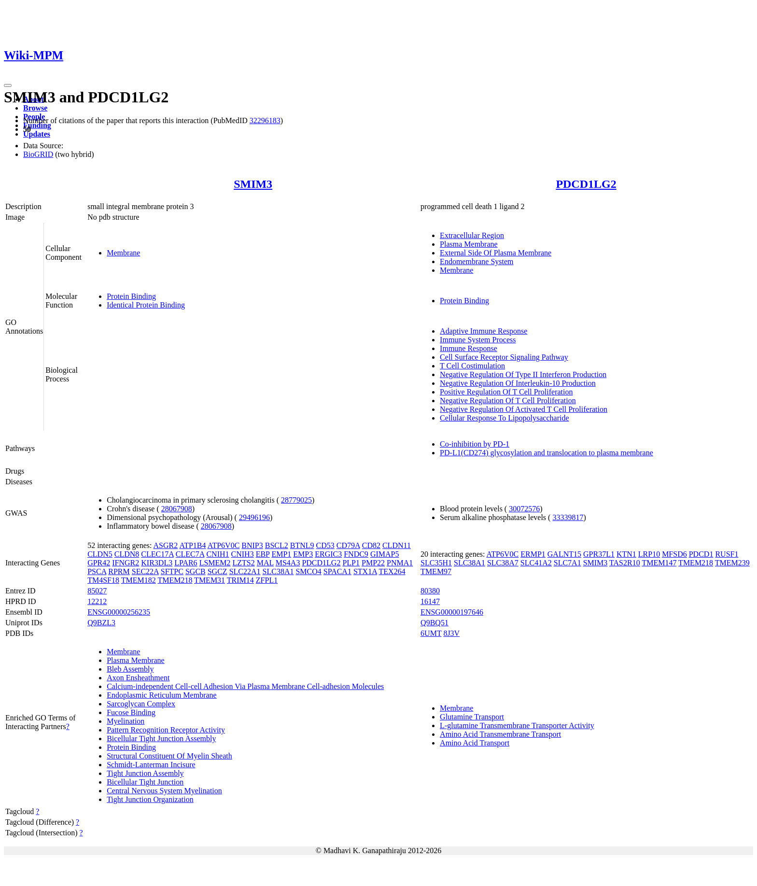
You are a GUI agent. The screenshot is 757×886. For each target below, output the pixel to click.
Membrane (123, 253)
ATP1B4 (192, 545)
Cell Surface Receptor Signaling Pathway (504, 357)
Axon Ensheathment (138, 678)
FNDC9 (356, 554)
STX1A (365, 571)
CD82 (371, 545)
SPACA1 (337, 571)
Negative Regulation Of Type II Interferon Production (523, 374)
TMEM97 (436, 571)
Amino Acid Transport (474, 743)
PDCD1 (701, 554)
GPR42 (98, 563)
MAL (265, 563)
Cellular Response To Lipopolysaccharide (504, 418)
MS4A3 (288, 563)
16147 (430, 601)
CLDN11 (396, 545)
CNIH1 (217, 554)
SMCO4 (308, 571)
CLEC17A (157, 554)
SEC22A (145, 571)
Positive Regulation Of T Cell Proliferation (506, 392)
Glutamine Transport (472, 717)
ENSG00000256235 (118, 612)
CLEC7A (190, 554)
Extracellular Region (472, 235)
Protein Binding (131, 296)
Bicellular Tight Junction (145, 782)
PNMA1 (400, 563)
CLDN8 (127, 554)
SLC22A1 (245, 571)
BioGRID (38, 154)
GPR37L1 (599, 554)
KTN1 (626, 554)
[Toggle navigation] (8, 85)
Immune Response (468, 348)
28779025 (296, 500)
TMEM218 (174, 580)
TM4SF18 (103, 580)
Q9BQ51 (435, 623)
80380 (430, 591)
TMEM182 (138, 580)
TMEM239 (732, 563)
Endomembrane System (476, 261)
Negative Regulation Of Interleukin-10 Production (518, 383)
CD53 (325, 545)
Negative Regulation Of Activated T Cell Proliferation (523, 409)
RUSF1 (726, 554)
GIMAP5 (384, 554)
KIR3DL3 (156, 563)
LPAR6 (185, 563)
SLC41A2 (536, 563)
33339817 (567, 517)
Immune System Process (478, 340)
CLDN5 (99, 554)
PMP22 (373, 563)
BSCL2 (276, 545)
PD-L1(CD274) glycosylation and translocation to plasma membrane (546, 453)
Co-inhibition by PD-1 (474, 444)
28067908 (176, 509)
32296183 (265, 120)
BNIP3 (252, 545)
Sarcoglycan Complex (141, 704)
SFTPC (172, 571)
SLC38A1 (278, 571)
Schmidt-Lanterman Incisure (151, 764)
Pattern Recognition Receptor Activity (166, 730)
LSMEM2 (215, 563)
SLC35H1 (436, 563)
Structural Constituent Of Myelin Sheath (169, 756)
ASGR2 (166, 545)
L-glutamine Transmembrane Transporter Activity (517, 725)
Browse (35, 108)
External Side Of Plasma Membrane (495, 253)
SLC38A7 (503, 563)
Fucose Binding (131, 712)
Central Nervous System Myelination (164, 791)
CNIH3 (242, 554)
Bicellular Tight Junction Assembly (161, 738)
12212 (97, 601)
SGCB (195, 571)
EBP (263, 554)
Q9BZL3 (101, 623)
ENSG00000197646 (452, 612)
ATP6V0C (224, 545)
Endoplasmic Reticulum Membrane (162, 695)
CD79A (348, 545)
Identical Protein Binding (146, 305)
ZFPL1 (267, 580)
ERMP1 (533, 554)
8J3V (451, 633)
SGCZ (217, 571)
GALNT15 (564, 554)
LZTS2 (244, 563)
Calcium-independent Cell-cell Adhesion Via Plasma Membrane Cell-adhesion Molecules (245, 686)
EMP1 (281, 554)
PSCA (96, 571)
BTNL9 (302, 545)
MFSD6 (674, 554)
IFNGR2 (125, 563)
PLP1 (351, 563)
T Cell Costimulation (472, 366)
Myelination (125, 721)
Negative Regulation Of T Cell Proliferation (508, 400)
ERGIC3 (328, 554)
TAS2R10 (624, 563)
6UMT (431, 633)
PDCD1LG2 (586, 184)
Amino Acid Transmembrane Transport (500, 734)
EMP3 (303, 554)
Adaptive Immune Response (483, 331)
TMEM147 (659, 563)
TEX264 (392, 571)
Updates (36, 134)
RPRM (118, 571)
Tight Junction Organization (150, 799)
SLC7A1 (567, 563)
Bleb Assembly (130, 669)
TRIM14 (240, 580)
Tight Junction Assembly (145, 773)
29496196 (254, 517)
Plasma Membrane (469, 244)
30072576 (524, 509)
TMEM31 (209, 580)
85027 (97, 591)
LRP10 (649, 554)
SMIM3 (253, 184)
